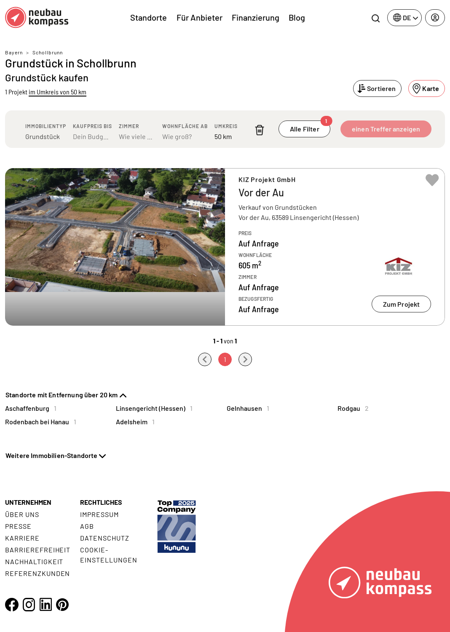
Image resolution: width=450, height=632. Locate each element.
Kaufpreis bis (92, 126)
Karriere (22, 538)
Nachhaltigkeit (34, 561)
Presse (18, 526)
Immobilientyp (45, 126)
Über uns (22, 514)
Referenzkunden (37, 573)
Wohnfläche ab (185, 126)
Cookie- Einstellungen (108, 555)
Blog (297, 17)
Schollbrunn (47, 52)
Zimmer (129, 126)
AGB (87, 526)
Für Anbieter (199, 17)
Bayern (14, 52)
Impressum (99, 514)
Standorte (148, 17)
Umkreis (226, 126)
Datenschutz (104, 538)
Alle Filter (310, 127)
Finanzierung (255, 17)
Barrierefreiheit (37, 550)
